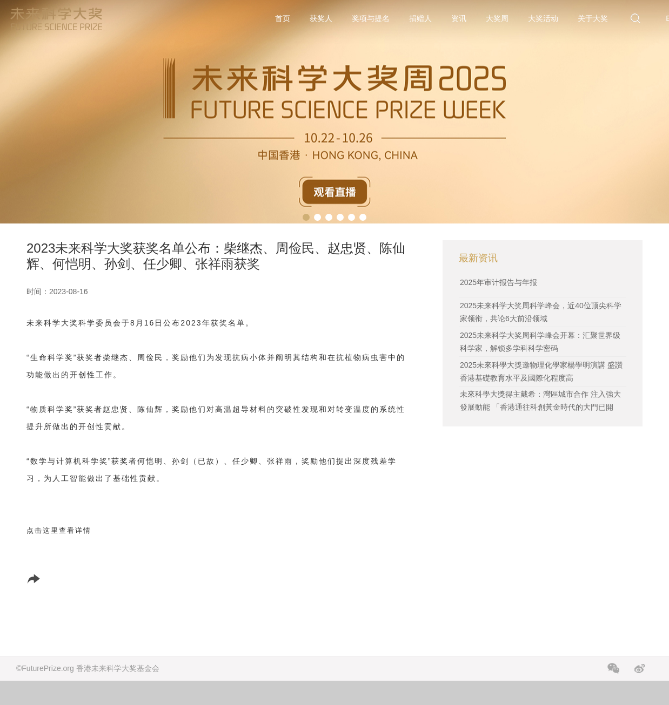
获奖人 (321, 18)
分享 (46, 578)
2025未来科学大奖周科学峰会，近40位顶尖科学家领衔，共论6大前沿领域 (540, 312)
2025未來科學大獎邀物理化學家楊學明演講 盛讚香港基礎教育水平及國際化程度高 (541, 371)
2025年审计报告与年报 (498, 282)
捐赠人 (420, 18)
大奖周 (497, 18)
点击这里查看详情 (58, 530)
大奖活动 (543, 18)
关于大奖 (593, 18)
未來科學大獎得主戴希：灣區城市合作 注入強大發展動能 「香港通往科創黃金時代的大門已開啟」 (540, 407)
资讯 (458, 18)
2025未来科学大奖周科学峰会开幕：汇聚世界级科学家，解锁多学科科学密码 (540, 341)
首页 (282, 18)
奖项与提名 (371, 18)
